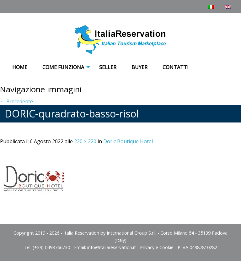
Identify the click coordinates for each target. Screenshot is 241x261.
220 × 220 (85, 141)
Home (19, 67)
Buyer (139, 67)
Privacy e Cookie (157, 247)
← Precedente (16, 101)
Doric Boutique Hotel (128, 141)
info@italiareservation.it (111, 247)
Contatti (176, 67)
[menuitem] (20, 67)
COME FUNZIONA (63, 67)
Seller (107, 67)
